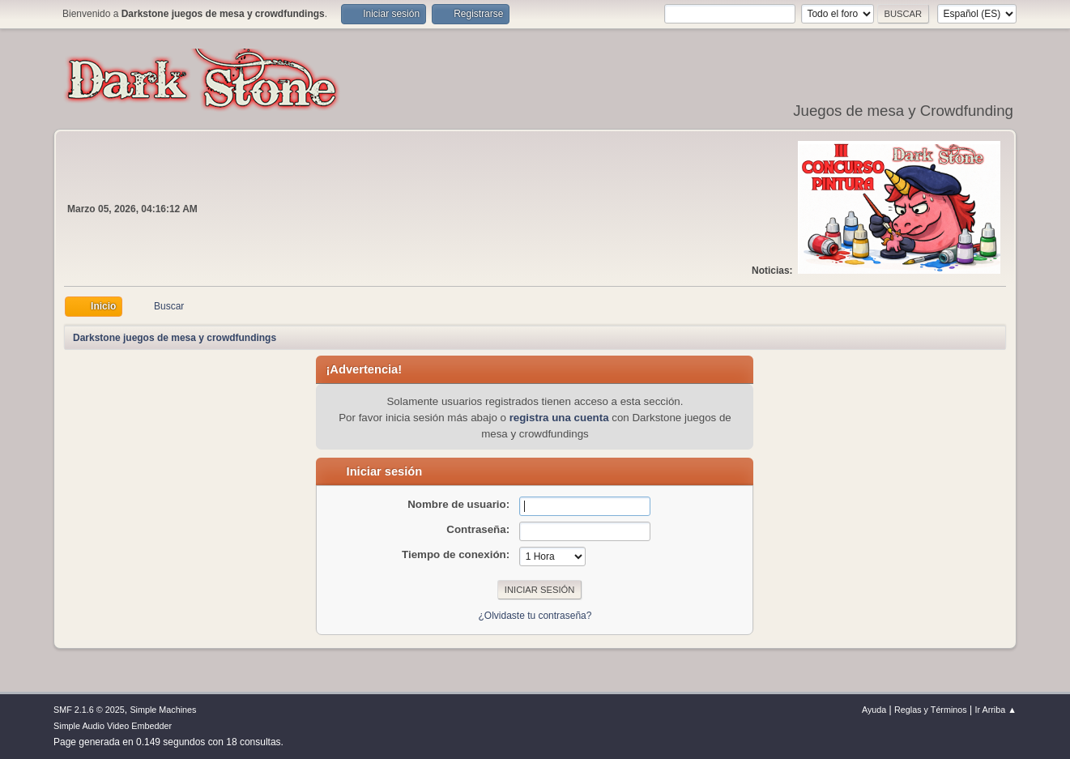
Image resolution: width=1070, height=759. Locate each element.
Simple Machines (163, 709)
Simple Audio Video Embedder (112, 726)
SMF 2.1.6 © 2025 (89, 709)
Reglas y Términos (930, 709)
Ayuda (874, 709)
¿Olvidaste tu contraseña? (535, 615)
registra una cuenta (559, 417)
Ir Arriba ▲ (996, 709)
